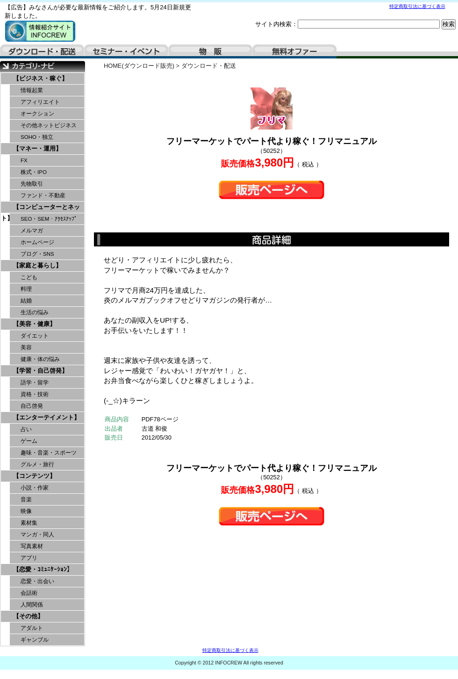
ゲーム (29, 441)
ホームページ (37, 242)
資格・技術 (35, 394)
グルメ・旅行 (37, 464)
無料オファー (294, 51)
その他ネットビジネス (49, 125)
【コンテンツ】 (34, 475)
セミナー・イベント (126, 51)
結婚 (26, 300)
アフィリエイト (40, 102)
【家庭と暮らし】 (37, 265)
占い (26, 429)
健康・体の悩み (40, 359)
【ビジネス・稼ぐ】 (40, 78)
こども (29, 277)
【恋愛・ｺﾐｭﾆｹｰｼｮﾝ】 (43, 569)
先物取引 (32, 184)
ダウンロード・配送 (42, 51)
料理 (26, 289)
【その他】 (28, 616)
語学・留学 (35, 382)
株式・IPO (34, 172)
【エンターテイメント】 (46, 417)
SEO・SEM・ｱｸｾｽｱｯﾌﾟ (49, 219)
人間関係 (32, 604)
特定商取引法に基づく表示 (417, 6)
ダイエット (35, 336)
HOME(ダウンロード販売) (139, 65)
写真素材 (32, 546)
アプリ (29, 558)
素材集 (29, 523)
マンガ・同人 (37, 534)
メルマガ (32, 230)
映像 (26, 511)
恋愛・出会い (37, 581)
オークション (37, 113)
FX (24, 160)
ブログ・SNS (37, 254)
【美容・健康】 (34, 323)
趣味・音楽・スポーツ (49, 452)
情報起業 (32, 90)
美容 (26, 347)
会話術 (29, 593)
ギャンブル (35, 640)
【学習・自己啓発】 (40, 370)
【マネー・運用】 (37, 148)
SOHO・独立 (37, 137)
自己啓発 (32, 406)
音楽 (26, 499)
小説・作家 (35, 488)
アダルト (32, 628)
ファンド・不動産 (43, 195)
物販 (210, 51)
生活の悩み (35, 312)
